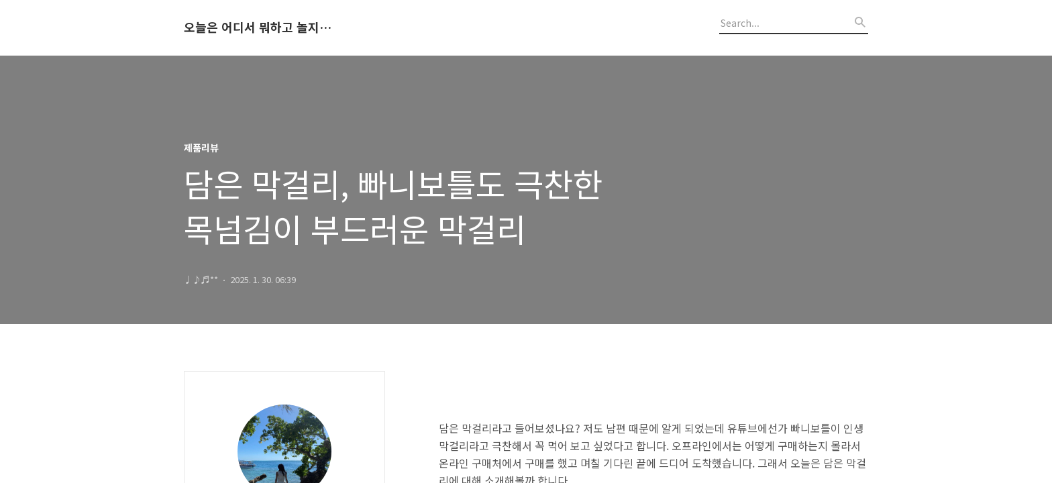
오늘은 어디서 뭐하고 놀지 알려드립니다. (257, 27)
